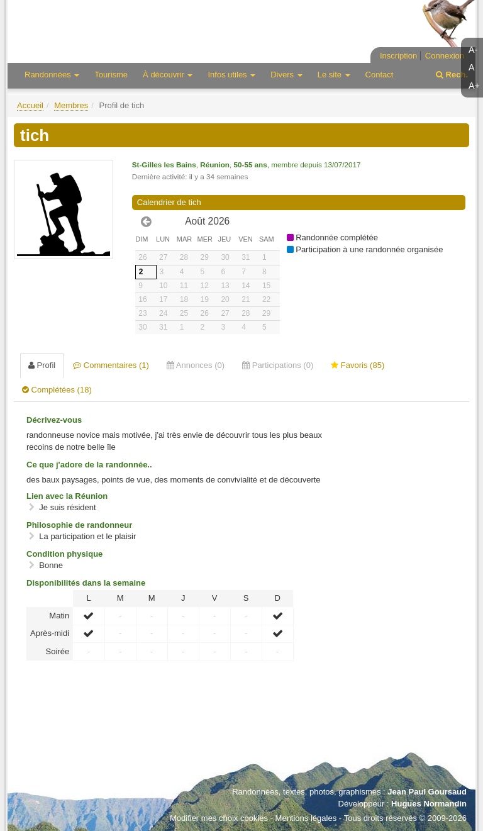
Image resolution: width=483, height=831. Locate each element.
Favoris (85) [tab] (357, 365)
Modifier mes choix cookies (219, 818)
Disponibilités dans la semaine (85, 583)
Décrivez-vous (54, 420)
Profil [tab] (41, 365)
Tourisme (111, 74)
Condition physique (64, 554)
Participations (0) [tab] (277, 365)
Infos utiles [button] (231, 74)
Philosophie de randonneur (79, 525)
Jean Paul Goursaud (427, 791)
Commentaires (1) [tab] (111, 365)
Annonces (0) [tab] (196, 365)
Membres (71, 105)
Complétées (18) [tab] (57, 389)
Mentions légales (306, 818)
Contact (379, 74)
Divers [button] (286, 74)
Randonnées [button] (52, 74)
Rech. (452, 74)
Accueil (30, 105)
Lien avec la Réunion (67, 496)
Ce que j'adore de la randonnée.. (89, 464)
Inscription (398, 55)
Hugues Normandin (429, 803)
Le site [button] (334, 74)
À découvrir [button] (167, 74)
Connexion (444, 55)
